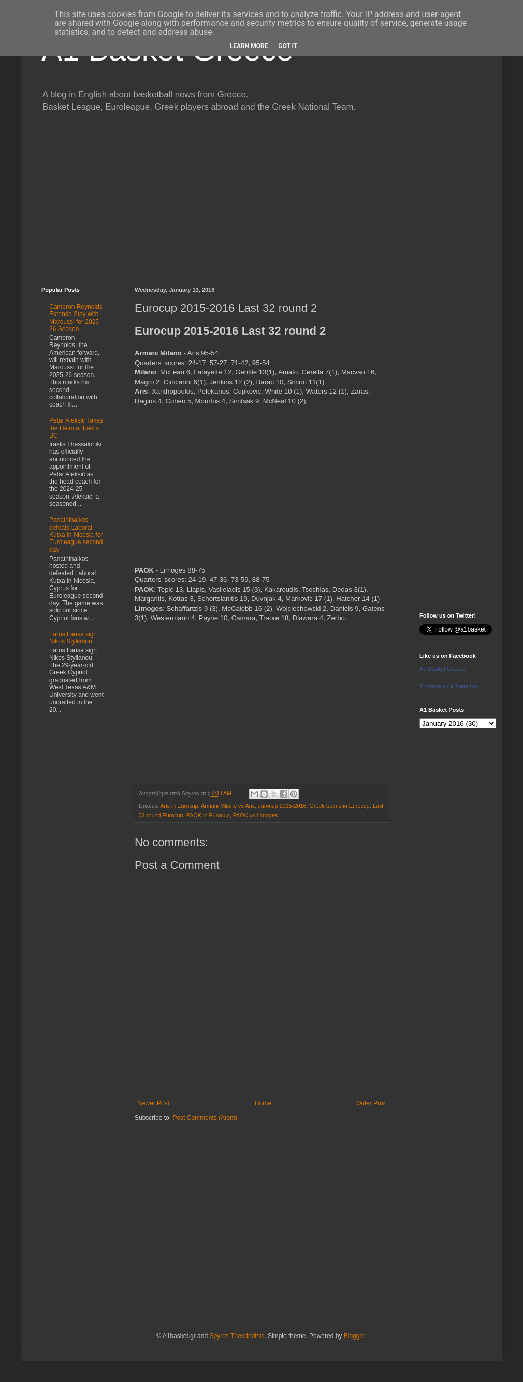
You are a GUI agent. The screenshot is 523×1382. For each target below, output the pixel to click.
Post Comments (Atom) (204, 1117)
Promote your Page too (448, 686)
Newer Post (153, 1103)
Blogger (354, 1336)
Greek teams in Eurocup (339, 806)
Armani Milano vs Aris (228, 806)
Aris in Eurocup (179, 806)
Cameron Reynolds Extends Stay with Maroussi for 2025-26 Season (76, 318)
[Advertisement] (261, 198)
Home (263, 1103)
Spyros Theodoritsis (236, 1336)
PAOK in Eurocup (208, 815)
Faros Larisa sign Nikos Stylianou (73, 637)
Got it (287, 46)
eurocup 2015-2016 (282, 806)
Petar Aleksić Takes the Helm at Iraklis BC (76, 428)
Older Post (371, 1103)
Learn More (249, 46)
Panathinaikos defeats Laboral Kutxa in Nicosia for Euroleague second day (76, 534)
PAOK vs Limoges (255, 815)
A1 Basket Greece (442, 669)
